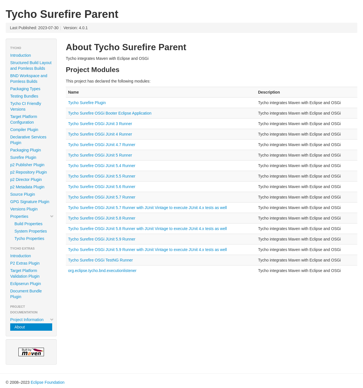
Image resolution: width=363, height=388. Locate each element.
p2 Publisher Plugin (27, 165)
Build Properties (28, 224)
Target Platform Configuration (23, 119)
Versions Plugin (24, 209)
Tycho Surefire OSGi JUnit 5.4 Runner (101, 165)
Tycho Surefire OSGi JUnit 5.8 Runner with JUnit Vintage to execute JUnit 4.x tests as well (147, 228)
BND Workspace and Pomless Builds (28, 78)
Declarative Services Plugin (28, 140)
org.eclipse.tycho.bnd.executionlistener (102, 270)
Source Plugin (22, 194)
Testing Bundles (24, 96)
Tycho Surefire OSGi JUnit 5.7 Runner (101, 197)
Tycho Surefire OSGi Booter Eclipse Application (109, 113)
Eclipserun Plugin (25, 283)
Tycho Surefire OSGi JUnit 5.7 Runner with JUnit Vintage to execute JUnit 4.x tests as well (147, 207)
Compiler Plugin (24, 129)
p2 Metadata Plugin (27, 187)
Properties (32, 216)
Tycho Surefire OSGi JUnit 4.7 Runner (101, 144)
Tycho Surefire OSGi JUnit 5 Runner (100, 155)
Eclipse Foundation (47, 382)
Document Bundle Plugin (26, 294)
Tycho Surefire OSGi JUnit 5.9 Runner (101, 239)
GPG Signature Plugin (29, 201)
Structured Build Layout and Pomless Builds (31, 65)
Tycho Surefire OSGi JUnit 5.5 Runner (101, 176)
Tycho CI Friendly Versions (25, 106)
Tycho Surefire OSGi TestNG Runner (100, 260)
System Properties (30, 231)
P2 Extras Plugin (25, 263)
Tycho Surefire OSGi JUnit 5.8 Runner (101, 218)
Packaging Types (25, 89)
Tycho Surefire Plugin (87, 102)
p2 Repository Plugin (28, 172)
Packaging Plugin (25, 150)
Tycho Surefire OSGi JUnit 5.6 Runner (101, 186)
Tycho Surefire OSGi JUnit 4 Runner (100, 134)
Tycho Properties (29, 238)
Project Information (32, 319)
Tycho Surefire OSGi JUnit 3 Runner (100, 123)
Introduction (20, 55)
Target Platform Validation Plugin (24, 273)
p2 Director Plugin (26, 179)
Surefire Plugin (23, 157)
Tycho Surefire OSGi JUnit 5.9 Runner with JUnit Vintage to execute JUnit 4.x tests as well (147, 249)
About (19, 327)
